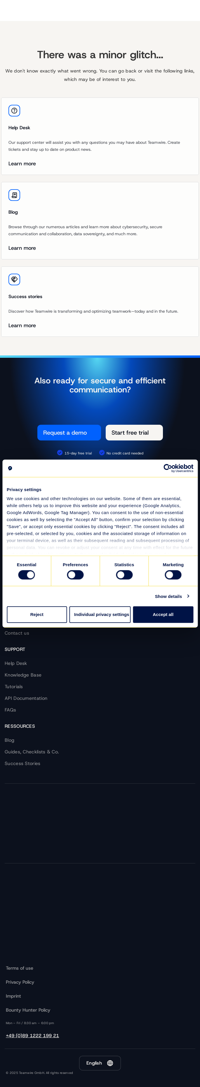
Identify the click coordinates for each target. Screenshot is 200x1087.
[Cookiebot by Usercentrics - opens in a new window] (167, 468)
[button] (100, 1063)
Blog (9, 740)
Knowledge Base (23, 675)
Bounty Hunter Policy (28, 1010)
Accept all (163, 614)
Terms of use (19, 968)
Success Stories (23, 763)
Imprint (13, 996)
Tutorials (14, 687)
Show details (168, 596)
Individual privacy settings (101, 614)
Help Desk (16, 663)
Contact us (17, 633)
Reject (37, 614)
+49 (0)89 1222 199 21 (32, 1036)
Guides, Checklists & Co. (32, 752)
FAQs (10, 710)
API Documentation (26, 698)
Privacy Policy (20, 982)
